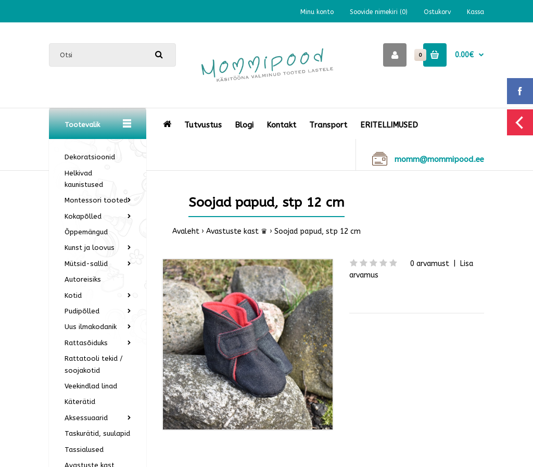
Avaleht (185, 231)
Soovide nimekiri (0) (379, 12)
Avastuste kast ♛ (237, 231)
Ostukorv (437, 12)
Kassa (475, 12)
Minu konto (317, 12)
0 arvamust (429, 263)
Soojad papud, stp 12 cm (317, 231)
